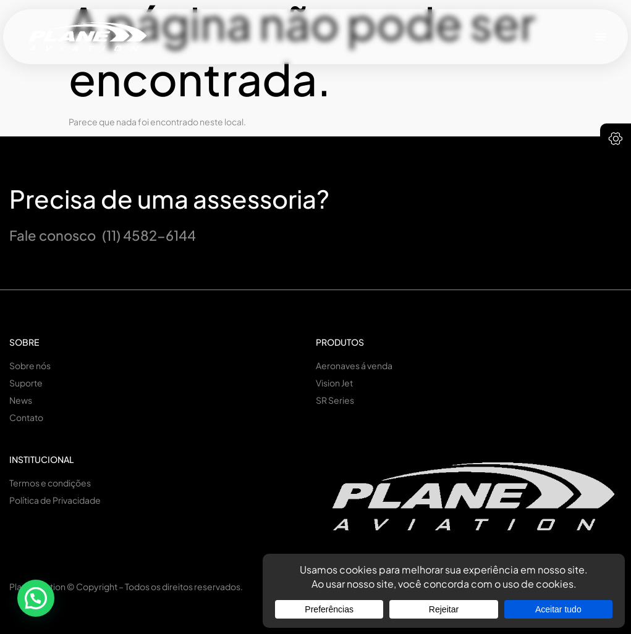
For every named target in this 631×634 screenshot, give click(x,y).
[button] (600, 37)
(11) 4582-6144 (149, 235)
